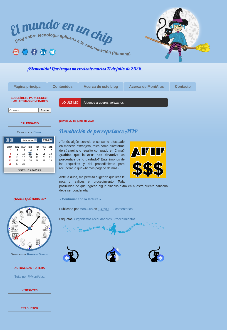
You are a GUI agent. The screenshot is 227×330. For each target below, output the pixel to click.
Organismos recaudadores (93, 219)
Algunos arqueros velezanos (104, 102)
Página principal (27, 86)
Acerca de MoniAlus (146, 86)
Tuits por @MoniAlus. (30, 276)
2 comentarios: (123, 209)
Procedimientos (125, 219)
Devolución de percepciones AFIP (98, 131)
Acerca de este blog (101, 86)
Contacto (183, 86)
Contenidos (63, 86)
